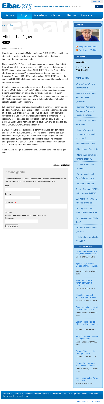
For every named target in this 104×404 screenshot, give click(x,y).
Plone (15, 396)
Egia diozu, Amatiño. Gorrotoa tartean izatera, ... (87, 265)
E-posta (8, 194)
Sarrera (9, 15)
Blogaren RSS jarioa (88, 47)
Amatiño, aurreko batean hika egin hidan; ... (87, 337)
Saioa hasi (97, 1)
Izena (7, 186)
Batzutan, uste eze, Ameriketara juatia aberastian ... (84, 282)
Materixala (40, 15)
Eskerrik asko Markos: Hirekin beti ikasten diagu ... (87, 324)
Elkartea (71, 15)
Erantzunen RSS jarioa (89, 50)
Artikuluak (65, 165)
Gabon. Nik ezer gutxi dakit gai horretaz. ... (85, 352)
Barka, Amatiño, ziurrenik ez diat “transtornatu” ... (87, 308)
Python (25, 396)
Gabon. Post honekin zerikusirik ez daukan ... (86, 364)
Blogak (25, 15)
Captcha (8, 212)
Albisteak (56, 15)
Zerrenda (86, 15)
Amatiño (7, 25)
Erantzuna (10, 202)
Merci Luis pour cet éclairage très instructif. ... (87, 296)
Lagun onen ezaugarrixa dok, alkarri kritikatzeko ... (87, 252)
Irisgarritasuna (82, 401)
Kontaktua (96, 401)
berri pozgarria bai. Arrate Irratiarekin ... (87, 379)
